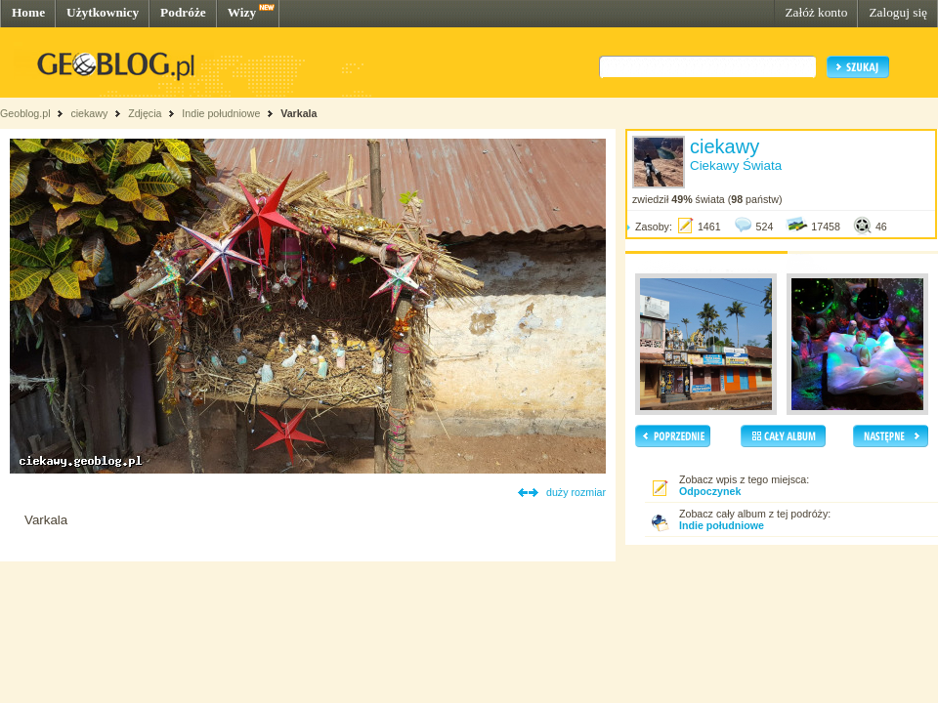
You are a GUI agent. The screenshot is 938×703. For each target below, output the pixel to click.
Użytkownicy (102, 12)
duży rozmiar (576, 492)
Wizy (242, 12)
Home (28, 12)
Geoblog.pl (25, 113)
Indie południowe (221, 113)
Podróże (183, 12)
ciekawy (88, 113)
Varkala (298, 113)
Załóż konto (816, 12)
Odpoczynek (710, 491)
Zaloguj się (898, 12)
